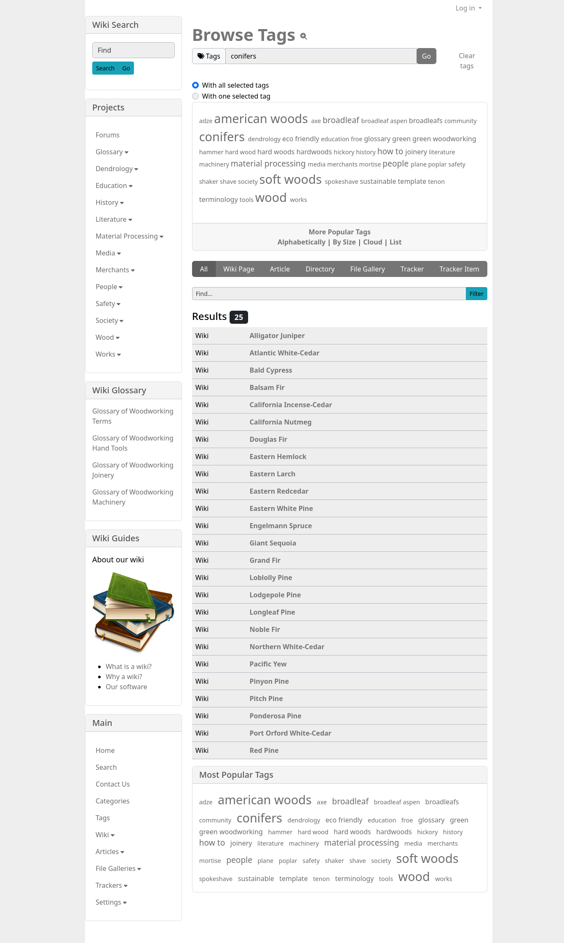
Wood (108, 337)
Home (105, 750)
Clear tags (467, 60)
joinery (417, 151)
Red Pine (264, 750)
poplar (438, 164)
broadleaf (342, 120)
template (413, 181)
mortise (371, 164)
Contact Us (113, 784)
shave (229, 181)
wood (272, 197)
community (460, 121)
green (402, 138)
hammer (212, 152)
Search (106, 767)
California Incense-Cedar (291, 404)
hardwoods (315, 151)
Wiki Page (238, 269)
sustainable (379, 181)
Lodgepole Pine (275, 594)
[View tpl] (303, 36)
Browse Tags (244, 34)
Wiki (105, 834)
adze (206, 121)
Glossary (112, 151)
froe (357, 139)
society (248, 181)
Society (109, 320)
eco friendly (301, 138)
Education (114, 185)
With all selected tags (235, 85)
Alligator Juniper (277, 335)
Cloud (372, 242)
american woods (262, 118)
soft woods (292, 179)
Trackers (112, 885)
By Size (344, 242)
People (109, 286)
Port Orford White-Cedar (290, 733)
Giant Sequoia (273, 543)
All (204, 269)
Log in (466, 8)
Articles (110, 851)
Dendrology (117, 168)
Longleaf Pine (272, 612)
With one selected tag (236, 96)
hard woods (277, 151)
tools (247, 200)
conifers (223, 136)
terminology (219, 199)
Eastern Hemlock (278, 456)
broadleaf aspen (385, 121)
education (336, 139)
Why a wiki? (124, 676)
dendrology (265, 139)
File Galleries (118, 868)
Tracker (412, 269)
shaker (209, 181)
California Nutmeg (281, 422)
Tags (103, 817)
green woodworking (444, 138)
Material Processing (129, 236)
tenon (436, 181)
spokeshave (342, 181)
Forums (108, 135)
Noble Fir (265, 629)
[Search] (105, 68)
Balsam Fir (267, 387)
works (298, 200)
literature (442, 152)
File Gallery (367, 269)
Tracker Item (459, 269)
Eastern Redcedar (279, 491)
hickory (345, 152)
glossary (378, 138)
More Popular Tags (340, 231)
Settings (111, 902)
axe (317, 121)
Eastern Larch (273, 473)
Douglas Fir (269, 439)
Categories (113, 801)
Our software (126, 686)
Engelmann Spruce (281, 525)
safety (456, 164)
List (396, 242)
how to (391, 151)
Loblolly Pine (271, 577)
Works (108, 354)
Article (280, 269)
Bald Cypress (271, 370)
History (110, 202)
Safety (108, 303)
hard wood (241, 152)
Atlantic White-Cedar (285, 352)
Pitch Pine (266, 698)
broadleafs (426, 120)
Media (108, 253)
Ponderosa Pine (276, 715)
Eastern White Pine (281, 508)
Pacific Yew (268, 664)
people (396, 163)
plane (419, 164)
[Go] (126, 68)
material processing (269, 163)
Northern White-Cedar (287, 646)
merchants (343, 164)
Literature (114, 219)
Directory (319, 269)
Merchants (115, 269)
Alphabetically (302, 242)
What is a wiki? (129, 666)
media (317, 164)
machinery (215, 164)
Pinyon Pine (269, 681)
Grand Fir (265, 560)
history (366, 152)
